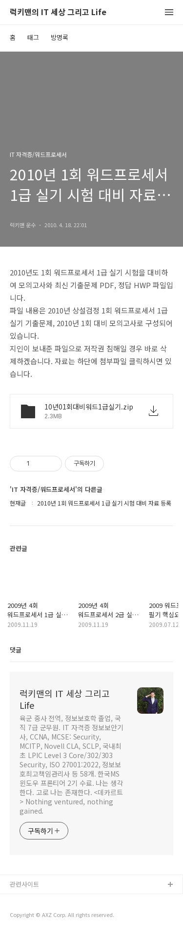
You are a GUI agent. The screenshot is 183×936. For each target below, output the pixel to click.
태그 (33, 37)
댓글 (15, 649)
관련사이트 (24, 884)
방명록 (59, 37)
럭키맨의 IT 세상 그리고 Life (58, 12)
